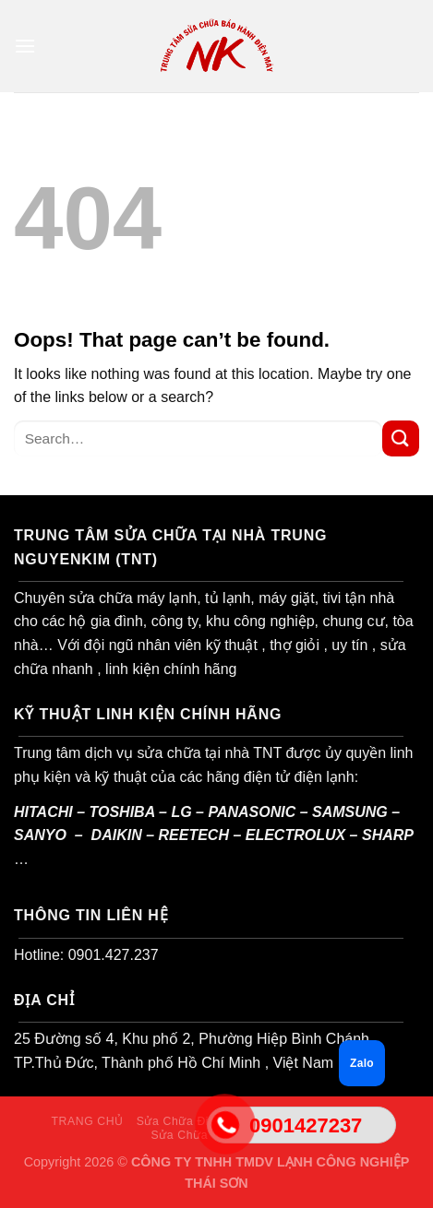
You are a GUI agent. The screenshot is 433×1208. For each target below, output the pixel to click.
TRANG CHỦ (87, 1121)
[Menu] (25, 45)
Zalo (362, 1063)
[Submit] (400, 438)
